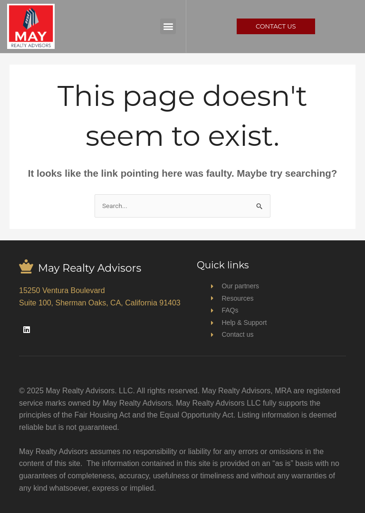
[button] (168, 26)
